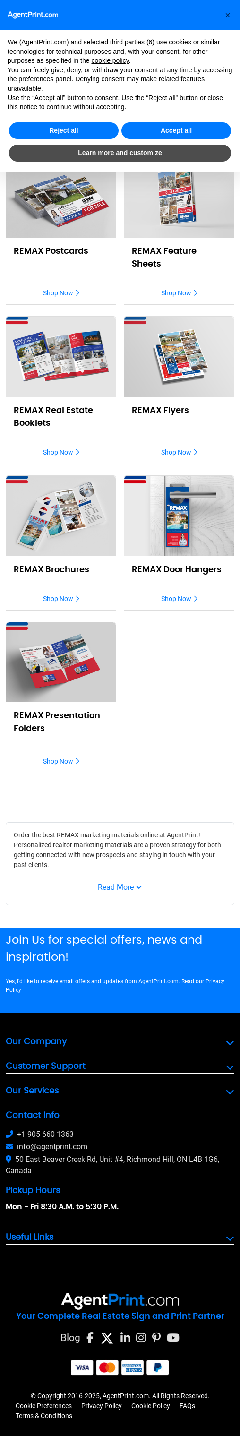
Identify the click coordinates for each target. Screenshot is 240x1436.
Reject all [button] (63, 130)
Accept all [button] (176, 130)
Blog (70, 1337)
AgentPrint (182, 835)
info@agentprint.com (46, 1146)
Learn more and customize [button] (120, 152)
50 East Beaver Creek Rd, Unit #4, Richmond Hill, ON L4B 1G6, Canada (112, 1165)
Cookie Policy (150, 1406)
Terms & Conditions (44, 1415)
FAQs (187, 1406)
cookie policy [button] (110, 60)
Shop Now (61, 293)
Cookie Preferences (44, 1406)
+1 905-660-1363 (40, 1134)
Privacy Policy (101, 1406)
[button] (227, 15)
